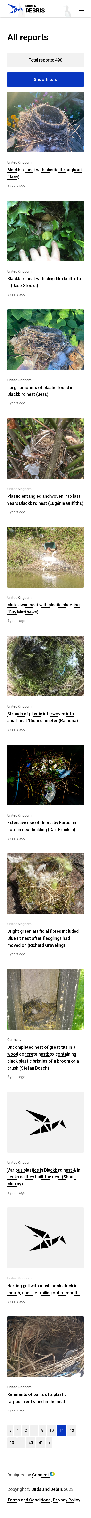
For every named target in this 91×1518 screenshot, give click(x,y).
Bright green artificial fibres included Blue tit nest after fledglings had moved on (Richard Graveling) (43, 938)
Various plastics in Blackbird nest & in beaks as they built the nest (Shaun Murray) (43, 1177)
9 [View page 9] (42, 1430)
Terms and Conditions (28, 1499)
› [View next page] (49, 1442)
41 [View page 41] (41, 1442)
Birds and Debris (47, 1489)
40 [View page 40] (30, 1442)
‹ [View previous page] (10, 1430)
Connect (43, 1474)
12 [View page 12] (72, 1430)
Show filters (45, 79)
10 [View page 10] (51, 1430)
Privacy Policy (66, 1499)
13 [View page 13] (12, 1442)
